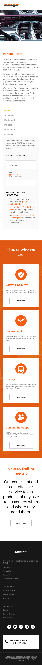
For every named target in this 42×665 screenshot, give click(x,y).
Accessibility (7, 571)
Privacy (33, 657)
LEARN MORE (21, 301)
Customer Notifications (11, 579)
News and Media (8, 594)
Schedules (9, 115)
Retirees (6, 598)
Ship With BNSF (8, 606)
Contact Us (7, 575)
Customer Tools (8, 587)
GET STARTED (21, 523)
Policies (8, 125)
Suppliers (6, 610)
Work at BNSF (8, 618)
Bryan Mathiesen (16, 175)
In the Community (9, 590)
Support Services (9, 614)
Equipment (9, 120)
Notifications (10, 129)
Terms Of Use (10, 657)
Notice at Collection (23, 657)
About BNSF (7, 567)
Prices (7, 110)
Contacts (8, 134)
